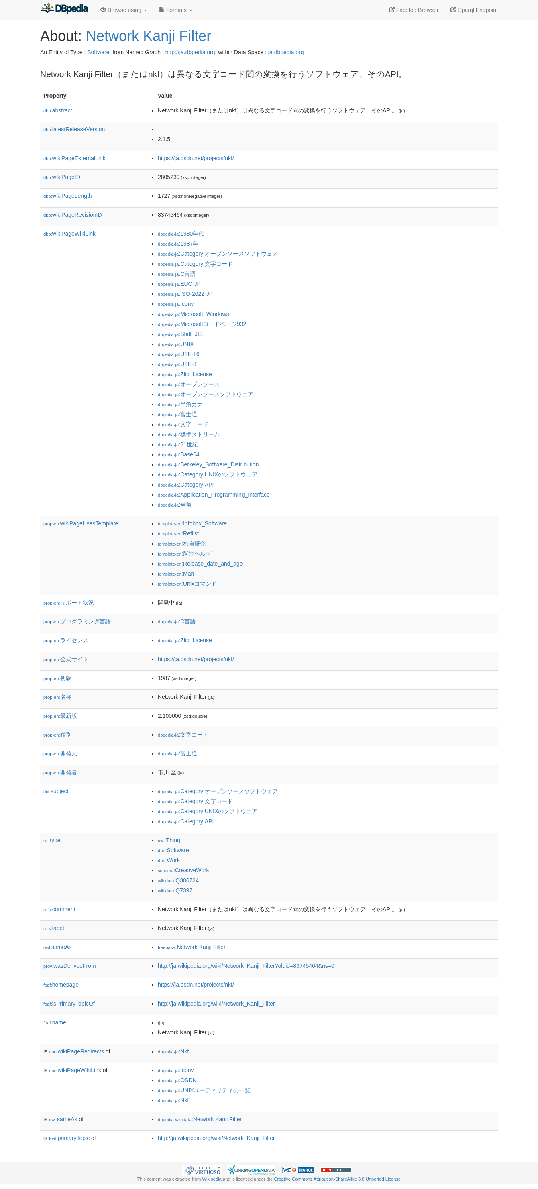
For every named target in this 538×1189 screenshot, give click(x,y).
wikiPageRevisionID (72, 215)
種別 (57, 734)
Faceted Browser (414, 10)
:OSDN (177, 1080)
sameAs (57, 947)
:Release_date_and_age (200, 563)
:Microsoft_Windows (193, 314)
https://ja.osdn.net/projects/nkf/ (196, 158)
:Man (176, 573)
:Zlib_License (185, 374)
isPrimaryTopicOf (69, 1003)
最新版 (60, 716)
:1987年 (178, 243)
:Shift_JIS (180, 334)
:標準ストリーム (189, 434)
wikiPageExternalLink (74, 158)
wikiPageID (61, 177)
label (53, 928)
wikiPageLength (67, 196)
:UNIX (176, 344)
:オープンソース (189, 384)
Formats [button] (175, 10)
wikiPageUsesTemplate (80, 523)
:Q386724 (178, 880)
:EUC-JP (179, 284)
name (54, 1022)
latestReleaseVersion (74, 129)
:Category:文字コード (195, 264)
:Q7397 (175, 890)
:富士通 (177, 414)
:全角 (175, 504)
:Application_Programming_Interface (214, 494)
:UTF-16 (179, 354)
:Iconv (176, 304)
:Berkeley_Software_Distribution (208, 464)
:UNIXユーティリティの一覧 (204, 1090)
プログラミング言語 (77, 621)
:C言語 (177, 274)
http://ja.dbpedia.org (190, 52)
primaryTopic (69, 1138)
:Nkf (173, 1051)
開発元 (60, 753)
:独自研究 (182, 543)
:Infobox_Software (192, 523)
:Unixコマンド (187, 583)
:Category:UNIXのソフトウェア (207, 474)
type (52, 840)
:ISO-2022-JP (185, 294)
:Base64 (179, 454)
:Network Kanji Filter (192, 947)
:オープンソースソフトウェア (205, 394)
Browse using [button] (123, 10)
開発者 (60, 772)
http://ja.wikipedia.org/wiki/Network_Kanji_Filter (216, 1003)
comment (59, 909)
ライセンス (65, 640)
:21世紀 (178, 444)
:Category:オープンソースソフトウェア (218, 253)
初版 (57, 678)
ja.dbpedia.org (286, 52)
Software (98, 52)
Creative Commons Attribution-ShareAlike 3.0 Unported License (337, 1179)
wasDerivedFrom (69, 966)
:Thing (169, 840)
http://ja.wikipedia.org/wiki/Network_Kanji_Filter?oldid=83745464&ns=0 (246, 966)
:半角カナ (180, 404)
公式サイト (65, 659)
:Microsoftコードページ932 (202, 324)
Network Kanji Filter (148, 36)
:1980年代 (181, 233)
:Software (173, 850)
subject (55, 791)
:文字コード (183, 424)
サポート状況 (68, 602)
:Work (169, 860)
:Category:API (186, 484)
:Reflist (178, 533)
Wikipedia (212, 1179)
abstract (57, 110)
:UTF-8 (177, 364)
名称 (57, 697)
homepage (61, 984)
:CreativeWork (183, 870)
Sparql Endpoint (474, 10)
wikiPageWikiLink (69, 233)
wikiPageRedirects (76, 1051)
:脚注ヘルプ (184, 553)
